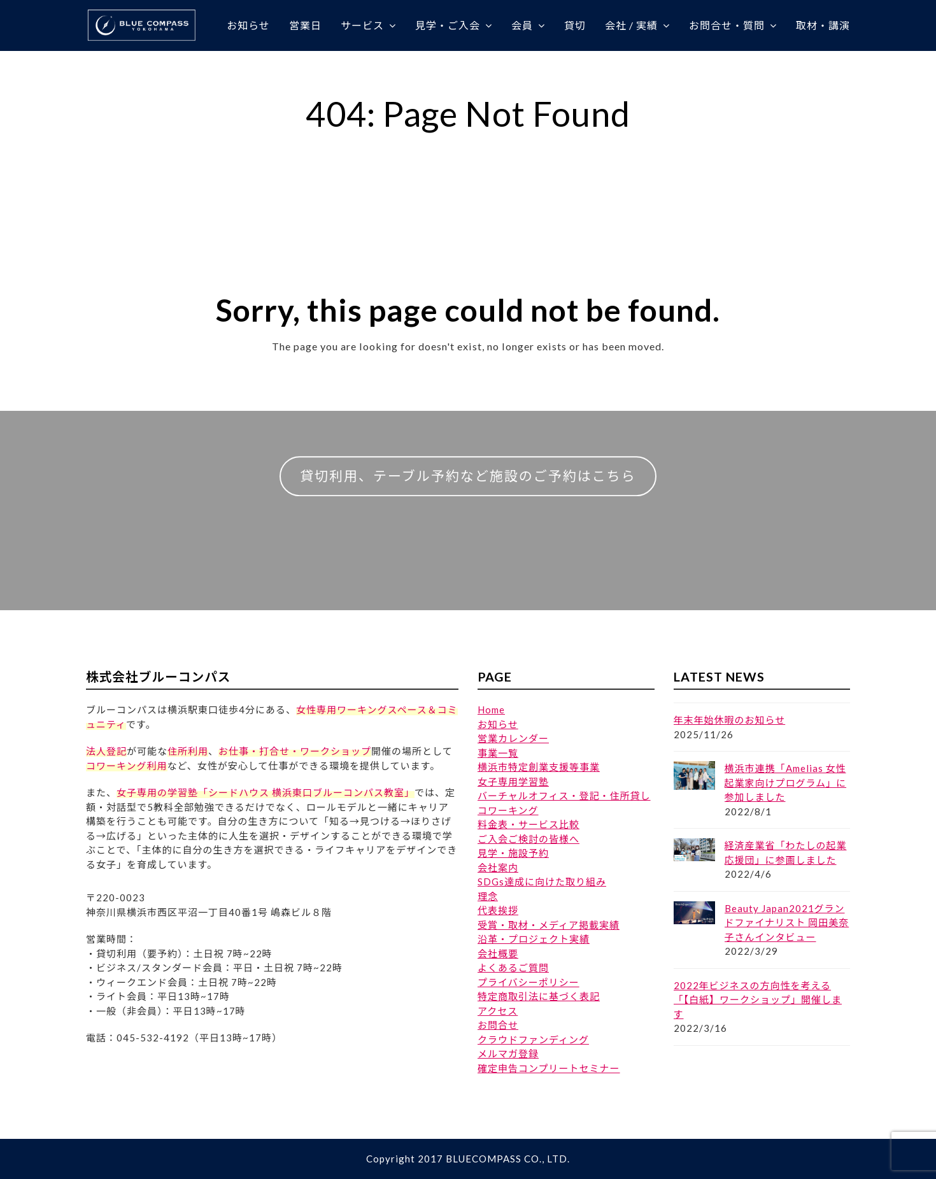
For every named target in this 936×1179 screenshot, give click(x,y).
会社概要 (498, 953)
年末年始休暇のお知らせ (730, 719)
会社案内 (498, 867)
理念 (488, 896)
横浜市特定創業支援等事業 (539, 767)
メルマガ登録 (508, 1053)
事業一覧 (498, 753)
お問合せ (498, 1025)
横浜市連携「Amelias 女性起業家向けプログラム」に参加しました (786, 782)
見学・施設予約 (513, 853)
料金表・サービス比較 (528, 824)
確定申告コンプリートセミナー (549, 1068)
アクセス (498, 1011)
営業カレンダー (513, 738)
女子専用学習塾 (513, 781)
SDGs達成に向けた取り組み (542, 881)
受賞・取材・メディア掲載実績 (549, 925)
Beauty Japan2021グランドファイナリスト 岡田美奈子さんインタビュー (787, 923)
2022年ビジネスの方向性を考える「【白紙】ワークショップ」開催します (758, 1000)
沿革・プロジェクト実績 (534, 939)
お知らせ (498, 724)
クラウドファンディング (533, 1039)
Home (491, 709)
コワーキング (508, 810)
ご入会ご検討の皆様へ (528, 839)
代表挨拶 (498, 910)
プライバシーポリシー (528, 982)
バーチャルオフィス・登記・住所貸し (564, 795)
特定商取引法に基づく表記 (539, 996)
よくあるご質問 (513, 967)
